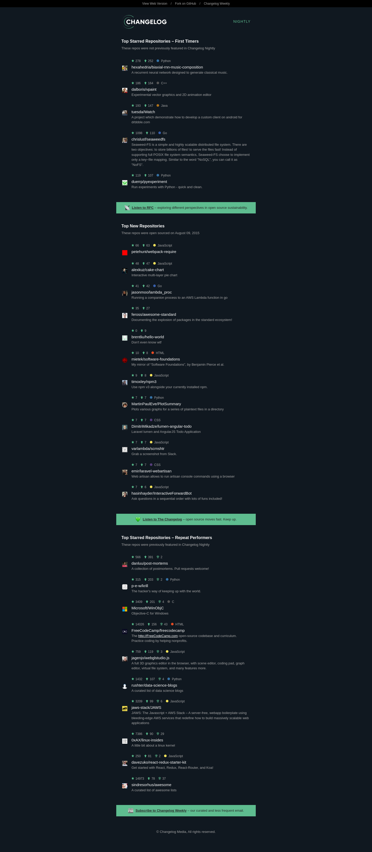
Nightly (242, 21)
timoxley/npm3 (144, 381)
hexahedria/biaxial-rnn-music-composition (167, 67)
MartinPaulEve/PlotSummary (156, 404)
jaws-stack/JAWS (146, 707)
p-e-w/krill (139, 586)
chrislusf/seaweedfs (148, 139)
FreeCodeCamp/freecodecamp (158, 630)
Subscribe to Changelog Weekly (161, 810)
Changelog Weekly (217, 3)
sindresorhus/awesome (151, 784)
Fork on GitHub (185, 3)
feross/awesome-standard (153, 314)
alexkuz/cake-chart (147, 269)
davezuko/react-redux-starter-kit (158, 762)
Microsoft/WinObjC (147, 608)
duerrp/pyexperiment (149, 181)
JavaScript (162, 245)
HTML (157, 353)
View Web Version (154, 3)
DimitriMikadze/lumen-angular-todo (161, 426)
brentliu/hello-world (147, 337)
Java (162, 106)
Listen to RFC (143, 208)
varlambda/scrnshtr (148, 448)
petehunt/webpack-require (153, 251)
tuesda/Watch (143, 112)
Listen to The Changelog (162, 519)
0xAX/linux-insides (147, 740)
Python (164, 61)
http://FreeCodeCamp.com (158, 636)
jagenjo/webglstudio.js (150, 658)
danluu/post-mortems (149, 563)
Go (162, 133)
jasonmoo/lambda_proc (151, 292)
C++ (162, 83)
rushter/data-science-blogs (154, 685)
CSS (155, 420)
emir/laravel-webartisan (151, 471)
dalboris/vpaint (144, 89)
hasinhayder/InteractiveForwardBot (161, 493)
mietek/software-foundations (155, 359)
